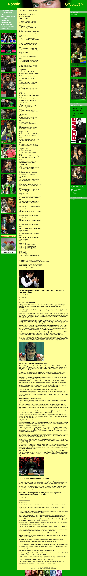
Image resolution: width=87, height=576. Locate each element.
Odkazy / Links (5, 28)
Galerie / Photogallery (7, 12)
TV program (4, 18)
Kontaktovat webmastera (48, 567)
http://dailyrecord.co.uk (24, 500)
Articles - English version (8, 16)
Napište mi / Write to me (7, 26)
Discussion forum (6, 22)
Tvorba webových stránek (42, 568)
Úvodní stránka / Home (7, 10)
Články (3, 14)
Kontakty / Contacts (6, 24)
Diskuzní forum (5, 20)
